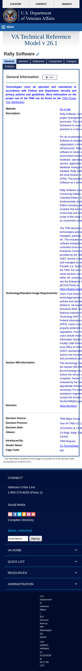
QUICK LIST (16, 561)
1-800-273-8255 (18, 492)
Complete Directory (21, 520)
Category (71, 61)
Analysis (9, 66)
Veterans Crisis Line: (22, 487)
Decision (23, 61)
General (9, 61)
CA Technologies (69, 445)
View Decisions (68, 405)
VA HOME (15, 550)
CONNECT (15, 478)
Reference (38, 61)
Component (55, 61)
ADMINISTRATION (21, 584)
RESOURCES (17, 573)
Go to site (65, 109)
